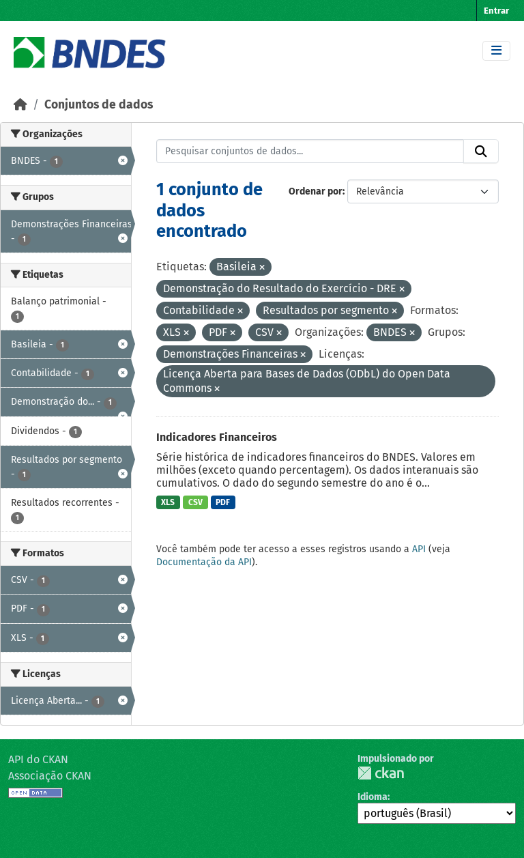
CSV (195, 502)
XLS (168, 502)
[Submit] (481, 151)
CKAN (381, 773)
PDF (223, 502)
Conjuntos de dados (98, 105)
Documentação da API (204, 562)
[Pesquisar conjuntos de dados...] (310, 151)
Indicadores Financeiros (216, 437)
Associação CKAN (49, 775)
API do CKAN (38, 759)
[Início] (20, 105)
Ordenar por (316, 191)
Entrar (496, 10)
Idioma (373, 797)
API (419, 549)
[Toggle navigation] (496, 51)
